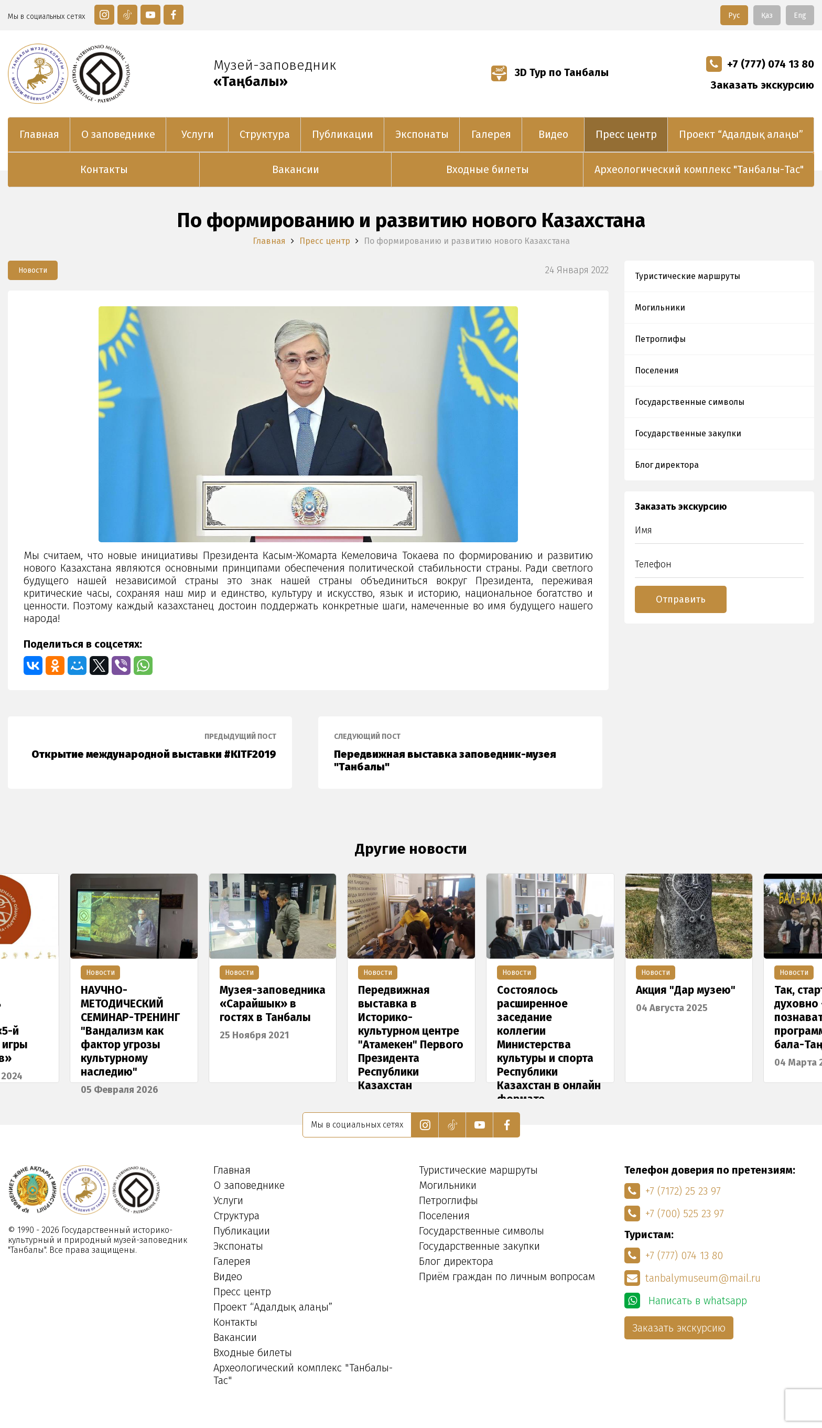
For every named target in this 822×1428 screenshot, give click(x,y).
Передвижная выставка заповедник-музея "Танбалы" (460, 752)
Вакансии (295, 169)
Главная (39, 134)
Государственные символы (689, 402)
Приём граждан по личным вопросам (507, 1276)
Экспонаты (422, 134)
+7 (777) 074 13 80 (760, 64)
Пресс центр (626, 134)
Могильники (660, 308)
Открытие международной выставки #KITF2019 (150, 746)
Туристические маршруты (687, 276)
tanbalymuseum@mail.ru (692, 1278)
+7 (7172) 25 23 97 (672, 1191)
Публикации (342, 134)
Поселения (657, 370)
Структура (265, 134)
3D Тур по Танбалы (550, 72)
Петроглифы (660, 339)
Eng (800, 15)
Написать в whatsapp (685, 1300)
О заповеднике (118, 134)
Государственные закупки (688, 433)
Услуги (197, 134)
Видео (553, 134)
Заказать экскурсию (762, 85)
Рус (734, 15)
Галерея (491, 134)
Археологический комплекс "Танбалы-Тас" (699, 169)
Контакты (104, 169)
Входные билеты (487, 169)
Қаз (767, 15)
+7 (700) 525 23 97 (674, 1213)
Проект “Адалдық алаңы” (741, 134)
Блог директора (667, 465)
